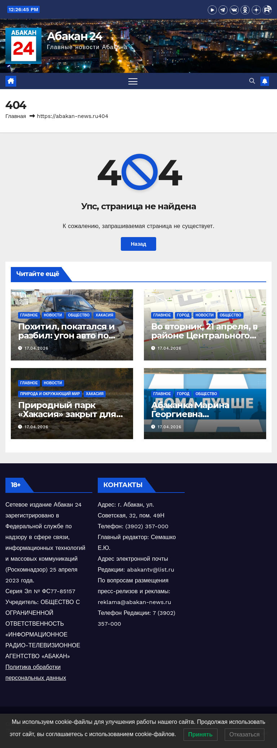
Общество (79, 315)
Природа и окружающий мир (50, 394)
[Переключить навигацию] (133, 81)
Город (183, 315)
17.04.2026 (37, 348)
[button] (252, 81)
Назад (138, 244)
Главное (29, 315)
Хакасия (104, 315)
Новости (53, 315)
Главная (15, 116)
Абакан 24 (74, 36)
